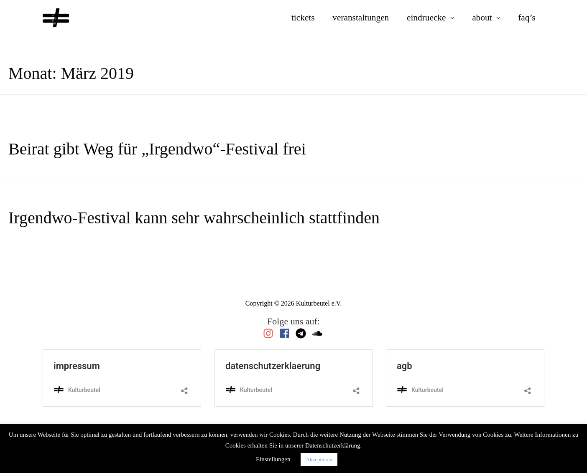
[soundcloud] (318, 333)
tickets (303, 18)
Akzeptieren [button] (319, 459)
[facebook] (286, 333)
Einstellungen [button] (273, 459)
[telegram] (303, 333)
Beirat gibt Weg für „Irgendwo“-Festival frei (157, 148)
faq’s (526, 18)
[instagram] (270, 333)
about (482, 18)
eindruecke (426, 18)
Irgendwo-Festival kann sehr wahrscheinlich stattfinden (194, 217)
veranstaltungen (360, 18)
